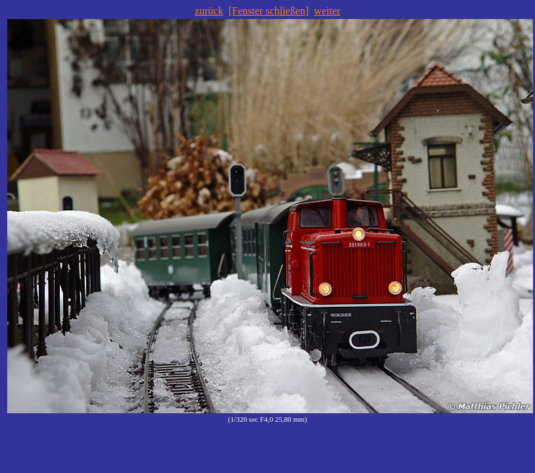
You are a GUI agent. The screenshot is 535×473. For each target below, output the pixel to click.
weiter (327, 10)
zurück (209, 10)
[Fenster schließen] (269, 10)
